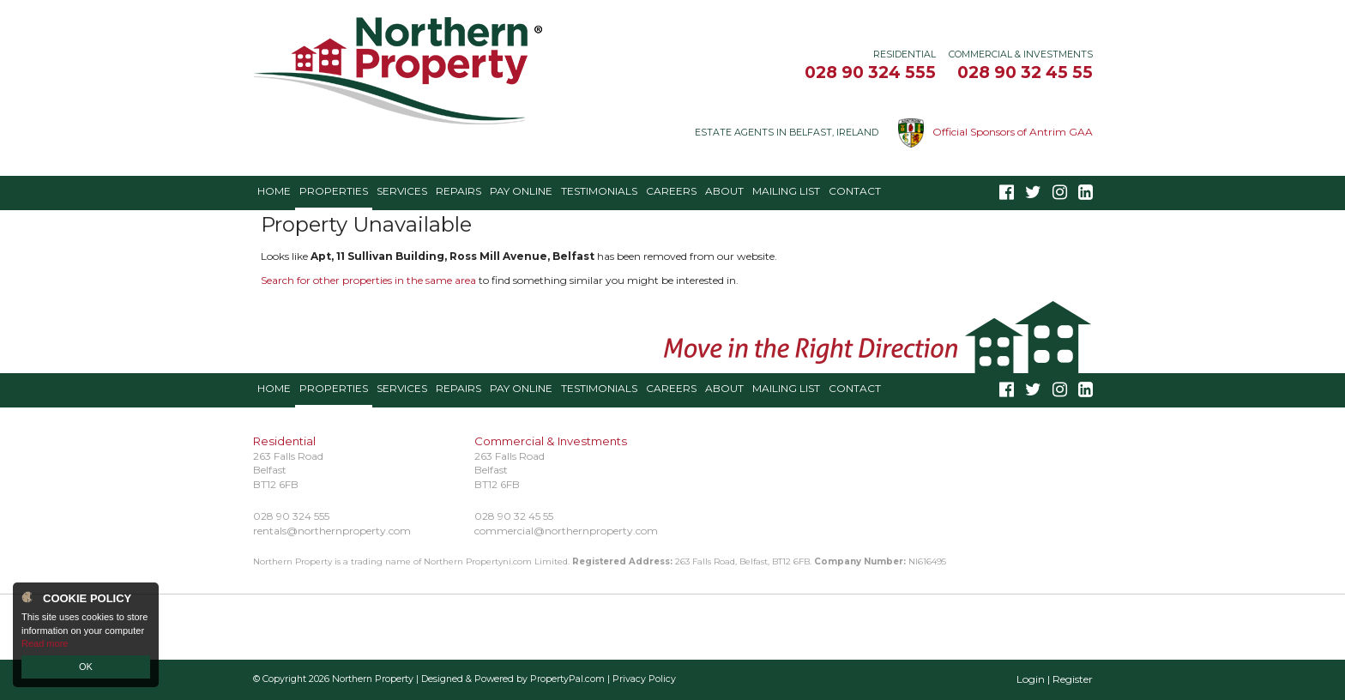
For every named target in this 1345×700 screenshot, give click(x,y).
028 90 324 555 (870, 72)
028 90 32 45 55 (1025, 72)
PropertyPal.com (567, 679)
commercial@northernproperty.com (566, 530)
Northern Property (372, 679)
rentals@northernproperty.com (332, 530)
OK (86, 666)
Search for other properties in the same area (368, 280)
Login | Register (1054, 679)
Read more (44, 643)
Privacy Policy (644, 679)
